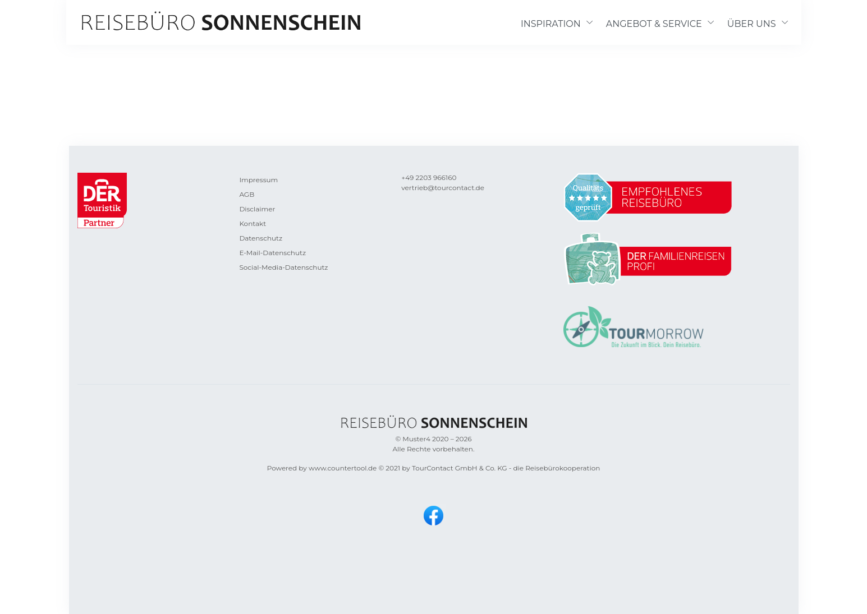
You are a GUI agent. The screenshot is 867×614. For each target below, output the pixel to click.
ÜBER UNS (751, 24)
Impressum (258, 180)
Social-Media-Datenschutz (283, 267)
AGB (246, 194)
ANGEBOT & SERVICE (654, 24)
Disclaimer (257, 209)
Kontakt (252, 223)
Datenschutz (260, 238)
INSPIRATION (551, 24)
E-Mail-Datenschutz (272, 252)
